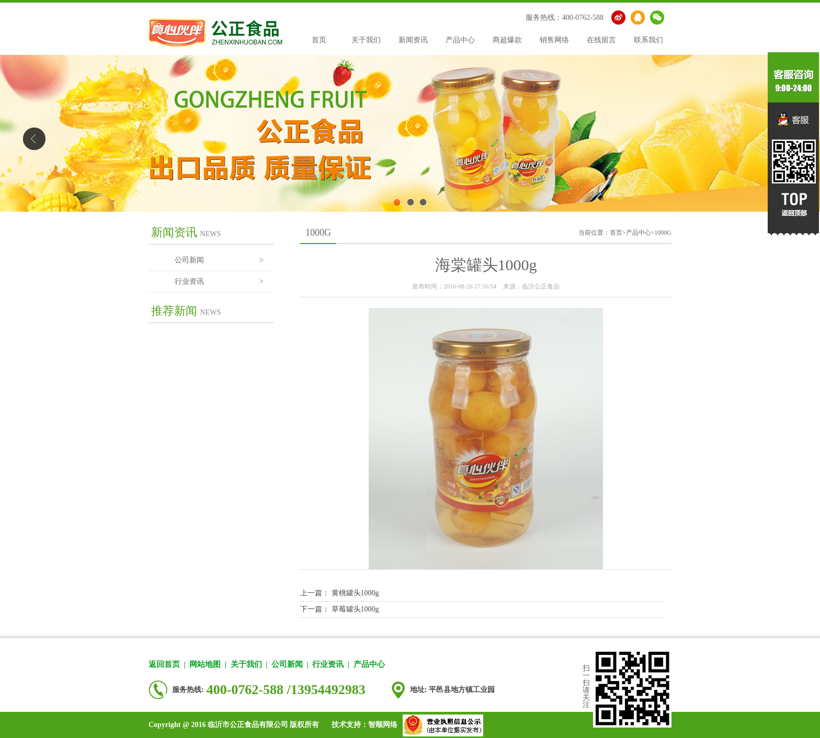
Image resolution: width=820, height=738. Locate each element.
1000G (662, 232)
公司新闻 (219, 260)
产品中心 (460, 40)
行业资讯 (219, 281)
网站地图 (205, 664)
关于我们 (366, 40)
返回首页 (164, 664)
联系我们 (648, 40)
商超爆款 (507, 40)
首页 (319, 40)
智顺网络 (382, 725)
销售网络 (554, 40)
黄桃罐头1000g (355, 593)
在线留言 (601, 40)
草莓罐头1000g (355, 609)
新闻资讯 (413, 40)
